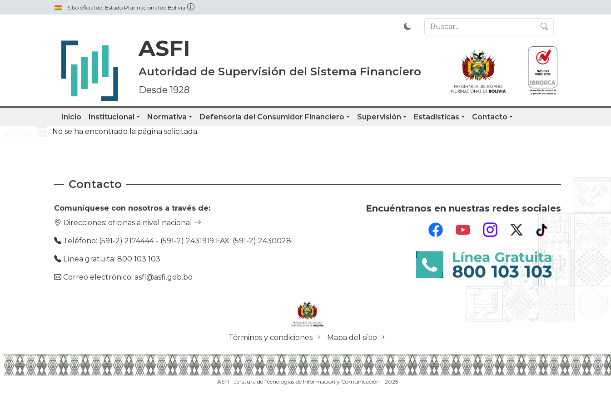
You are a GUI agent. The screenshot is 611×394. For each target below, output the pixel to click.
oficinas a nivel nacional (154, 222)
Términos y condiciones (276, 337)
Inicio (71, 117)
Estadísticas (436, 117)
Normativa (167, 117)
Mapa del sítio (356, 337)
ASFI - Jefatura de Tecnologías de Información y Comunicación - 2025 (307, 381)
